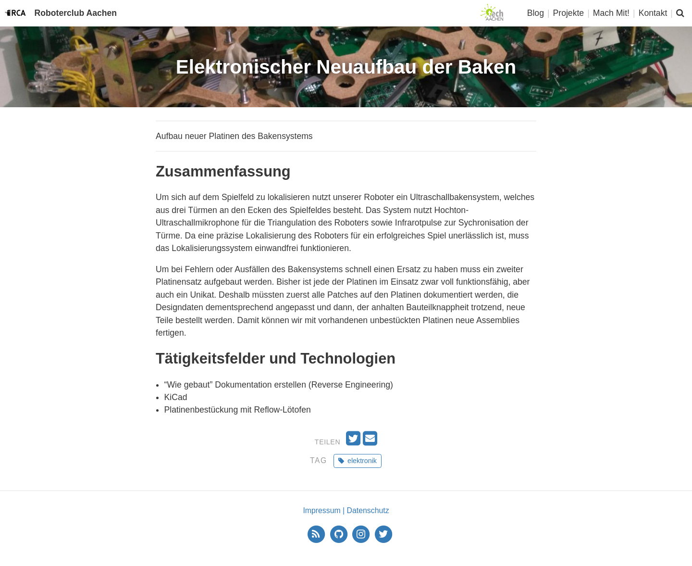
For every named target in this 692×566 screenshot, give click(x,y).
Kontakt (653, 13)
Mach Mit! (611, 13)
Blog (535, 13)
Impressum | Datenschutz (346, 510)
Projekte (568, 13)
